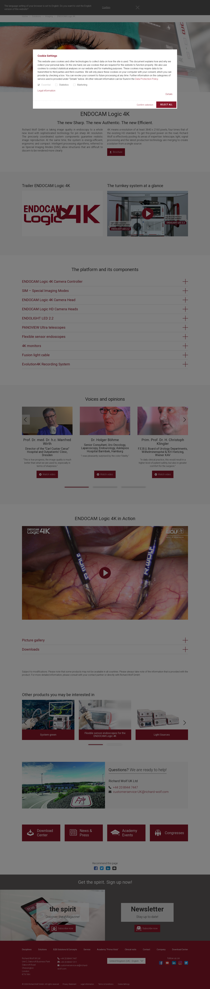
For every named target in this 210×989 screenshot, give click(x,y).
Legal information (46, 90)
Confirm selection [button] (145, 105)
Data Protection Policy (146, 79)
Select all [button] (166, 104)
